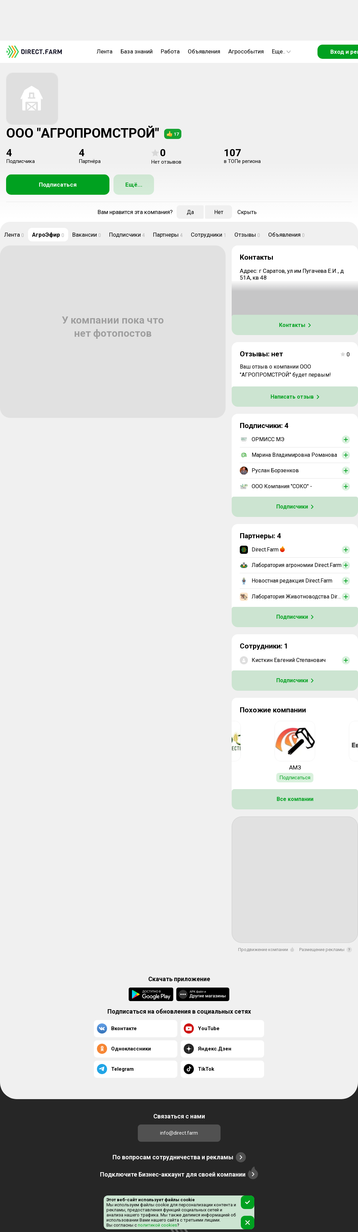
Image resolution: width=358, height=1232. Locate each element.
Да (190, 212)
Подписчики (127, 234)
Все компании (295, 799)
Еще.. (281, 51)
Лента (104, 51)
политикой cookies (157, 1225)
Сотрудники (208, 234)
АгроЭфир (48, 234)
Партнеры (168, 234)
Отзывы (247, 234)
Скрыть (247, 212)
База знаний (137, 51)
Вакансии (86, 234)
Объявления (204, 51)
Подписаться (58, 184)
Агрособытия (246, 51)
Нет (218, 212)
